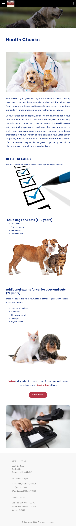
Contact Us (16, 469)
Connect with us (19, 472)
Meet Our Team (18, 466)
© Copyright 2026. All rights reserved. (38, 522)
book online (43, 385)
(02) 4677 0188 (21, 487)
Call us (11, 381)
